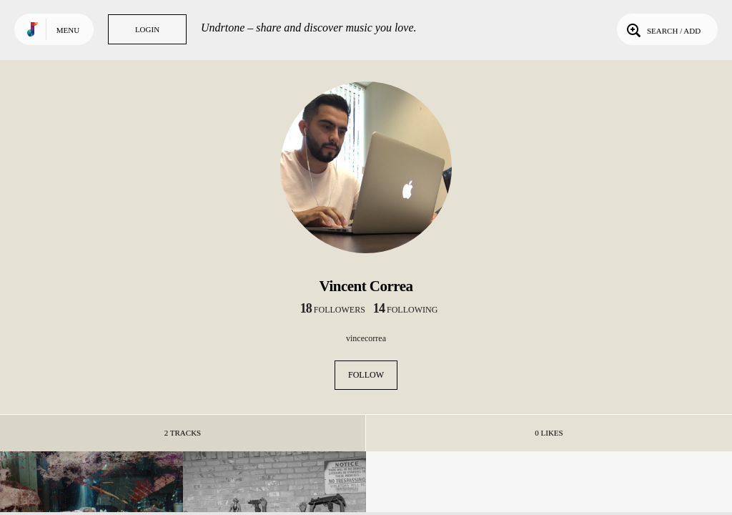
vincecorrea (366, 338)
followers (332, 310)
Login (147, 29)
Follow (366, 375)
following (405, 310)
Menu (67, 30)
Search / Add (662, 29)
